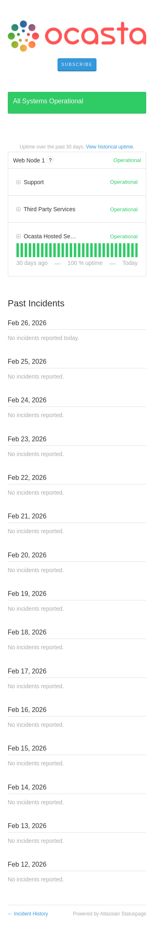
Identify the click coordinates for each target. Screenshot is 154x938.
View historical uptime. (110, 147)
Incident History (28, 914)
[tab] (17, 250)
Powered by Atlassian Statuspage (109, 914)
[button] (77, 64)
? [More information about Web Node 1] (50, 160)
